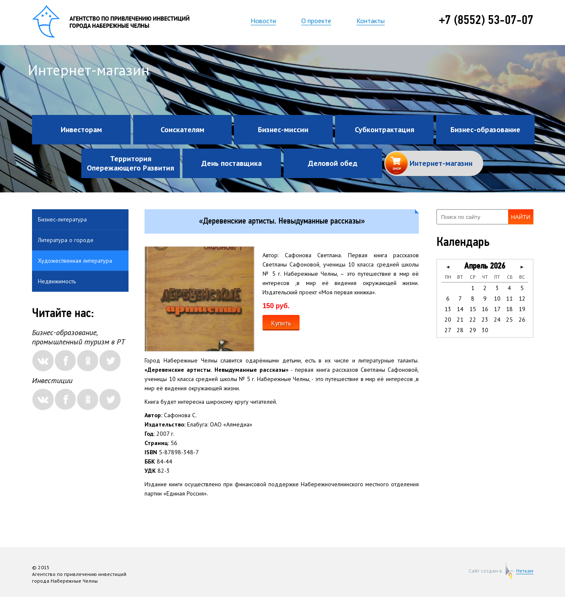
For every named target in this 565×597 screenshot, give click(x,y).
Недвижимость (57, 281)
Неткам (524, 571)
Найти (520, 217)
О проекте (316, 20)
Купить (281, 323)
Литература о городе (66, 240)
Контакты (370, 20)
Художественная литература (75, 260)
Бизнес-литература (62, 219)
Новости (263, 20)
